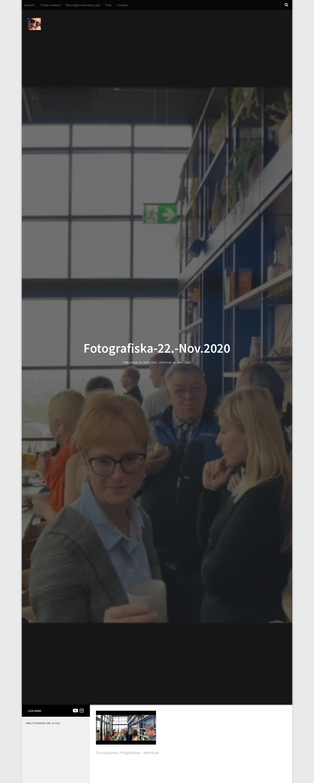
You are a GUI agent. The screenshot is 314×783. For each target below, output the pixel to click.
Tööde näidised (50, 5)
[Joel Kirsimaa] (75, 710)
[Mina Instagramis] (81, 710)
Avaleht (29, 5)
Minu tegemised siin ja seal (83, 5)
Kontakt (122, 5)
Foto (109, 5)
